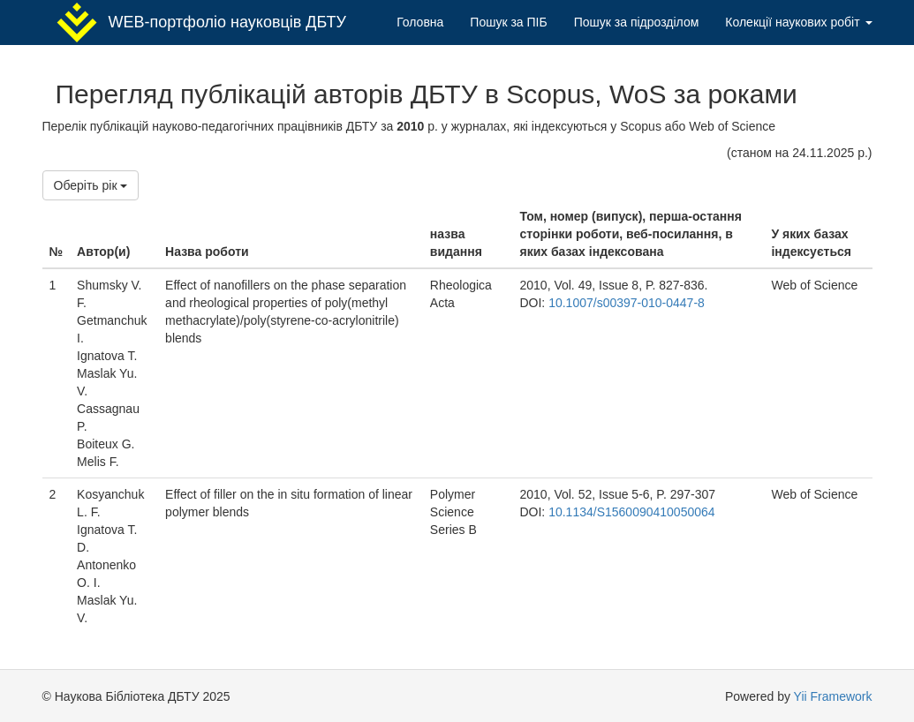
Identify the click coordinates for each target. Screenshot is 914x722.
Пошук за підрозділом (636, 22)
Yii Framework (833, 696)
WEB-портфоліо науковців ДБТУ (201, 22)
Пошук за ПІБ (508, 22)
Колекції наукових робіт (798, 22)
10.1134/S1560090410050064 (631, 512)
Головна (420, 22)
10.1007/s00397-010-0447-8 (626, 303)
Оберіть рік (91, 185)
